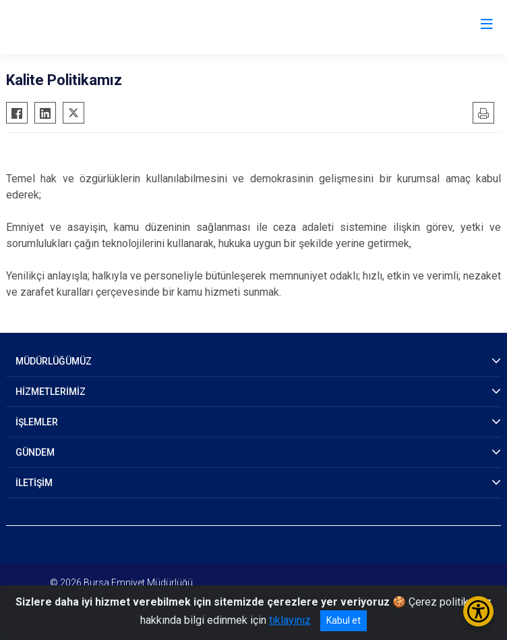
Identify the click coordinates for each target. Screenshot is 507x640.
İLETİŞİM (34, 482)
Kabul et (343, 620)
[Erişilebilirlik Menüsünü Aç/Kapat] (478, 611)
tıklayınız (290, 620)
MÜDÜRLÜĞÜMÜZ (54, 361)
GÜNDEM (35, 452)
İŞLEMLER (37, 422)
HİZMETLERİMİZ (51, 391)
